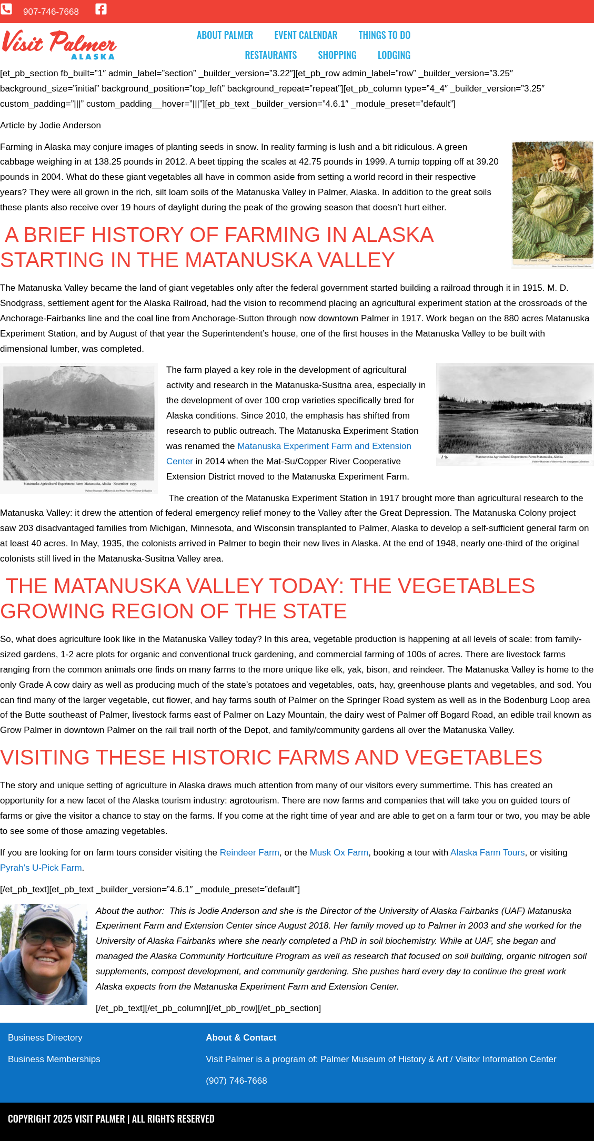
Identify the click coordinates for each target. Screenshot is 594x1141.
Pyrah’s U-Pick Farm (41, 868)
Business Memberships (54, 1059)
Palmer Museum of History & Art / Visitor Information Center (438, 1059)
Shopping (337, 55)
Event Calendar (305, 35)
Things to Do (385, 35)
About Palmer (225, 35)
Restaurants (271, 55)
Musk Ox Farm (339, 853)
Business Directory (45, 1038)
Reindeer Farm (249, 853)
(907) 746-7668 (236, 1081)
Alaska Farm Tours (487, 853)
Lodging (394, 55)
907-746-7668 (51, 12)
